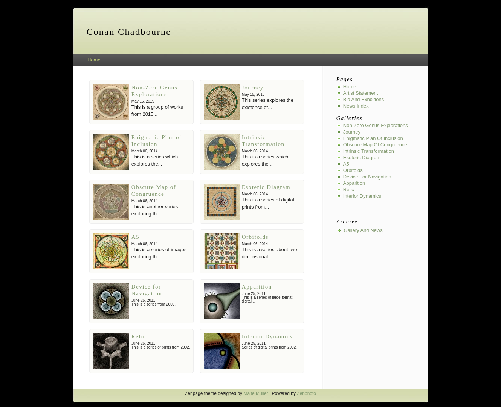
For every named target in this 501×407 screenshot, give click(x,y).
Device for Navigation (367, 177)
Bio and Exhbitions (363, 99)
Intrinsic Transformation (368, 151)
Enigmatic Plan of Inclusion (373, 138)
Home (94, 60)
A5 (135, 237)
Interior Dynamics (267, 336)
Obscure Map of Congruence (375, 144)
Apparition (257, 287)
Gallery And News (363, 230)
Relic (138, 336)
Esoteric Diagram (266, 187)
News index (356, 106)
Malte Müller (255, 393)
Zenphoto (306, 393)
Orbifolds (255, 237)
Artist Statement (360, 93)
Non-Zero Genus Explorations (375, 125)
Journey (253, 87)
